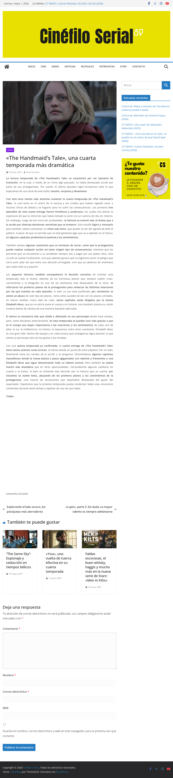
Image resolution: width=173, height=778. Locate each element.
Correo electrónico (16, 691)
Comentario (11, 629)
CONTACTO (138, 66)
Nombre (9, 675)
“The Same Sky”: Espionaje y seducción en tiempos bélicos (18, 560)
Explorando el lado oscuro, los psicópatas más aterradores (24, 509)
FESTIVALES (87, 66)
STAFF (123, 66)
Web (5, 708)
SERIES (55, 66)
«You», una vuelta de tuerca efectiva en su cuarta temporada (58, 562)
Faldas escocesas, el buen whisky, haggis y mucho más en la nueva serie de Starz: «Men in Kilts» (98, 567)
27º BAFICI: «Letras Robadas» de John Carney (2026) (74, 3)
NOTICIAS (70, 66)
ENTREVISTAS (107, 66)
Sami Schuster (33, 172)
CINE (43, 66)
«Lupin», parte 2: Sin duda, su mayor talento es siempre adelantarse (91, 509)
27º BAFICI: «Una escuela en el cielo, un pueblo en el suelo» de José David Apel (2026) (144, 137)
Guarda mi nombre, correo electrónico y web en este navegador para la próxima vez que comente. (59, 733)
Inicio (31, 66)
